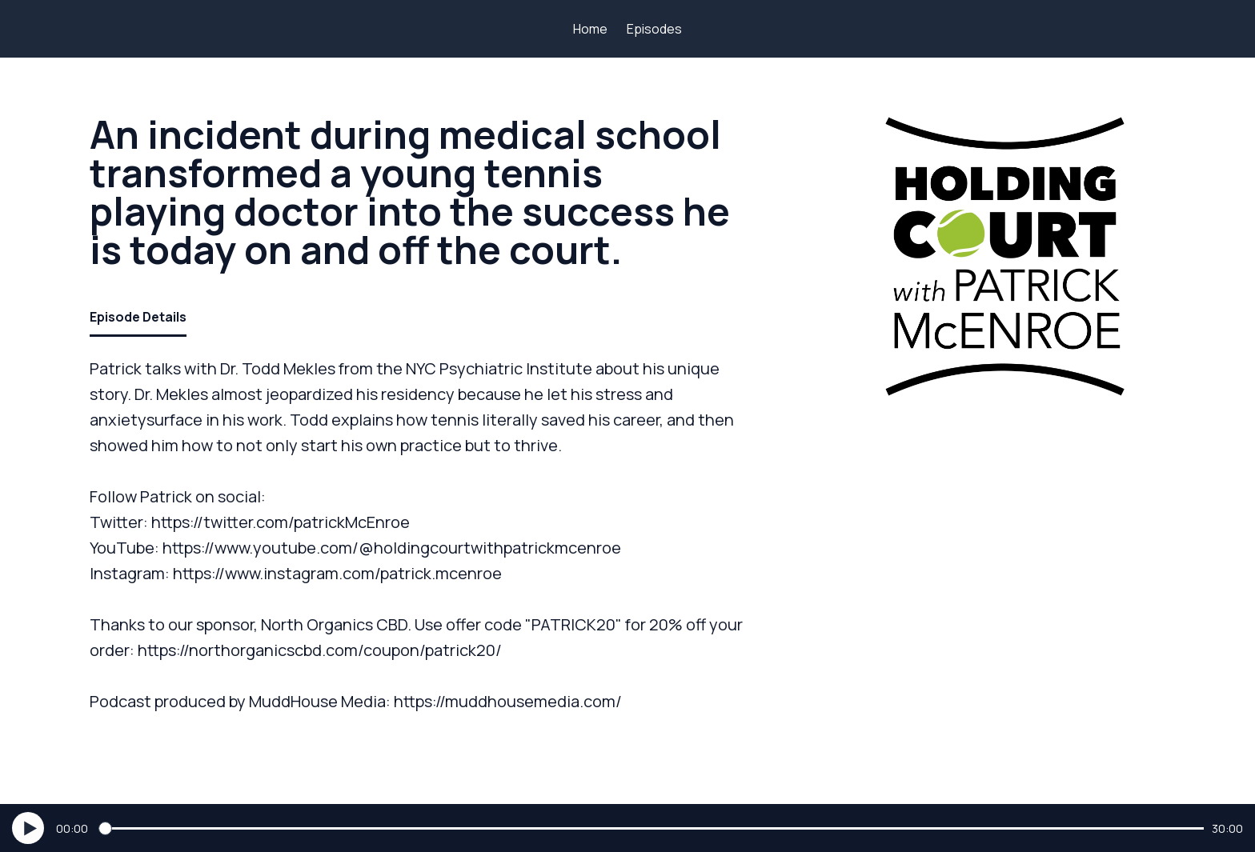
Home (590, 29)
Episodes (654, 29)
